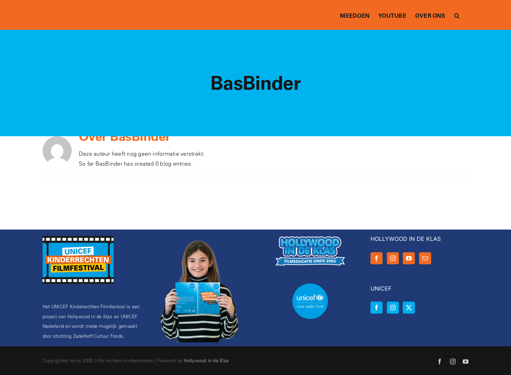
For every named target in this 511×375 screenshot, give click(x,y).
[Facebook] (376, 258)
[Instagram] (393, 258)
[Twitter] (409, 308)
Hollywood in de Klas (206, 360)
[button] (457, 15)
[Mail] (425, 258)
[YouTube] (409, 258)
